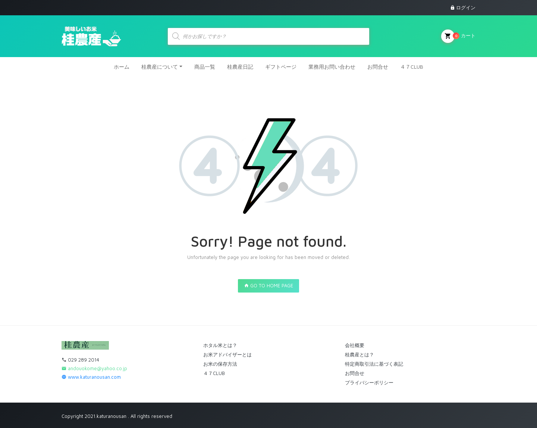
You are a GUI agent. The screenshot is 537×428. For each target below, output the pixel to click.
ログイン (465, 7)
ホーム (121, 66)
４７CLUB (411, 66)
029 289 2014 (80, 360)
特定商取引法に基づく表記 (374, 364)
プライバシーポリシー (369, 382)
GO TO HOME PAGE (268, 285)
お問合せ (377, 66)
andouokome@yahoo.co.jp (94, 368)
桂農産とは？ (359, 354)
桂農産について (159, 66)
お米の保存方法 (220, 364)
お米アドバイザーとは (227, 354)
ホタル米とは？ (220, 345)
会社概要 (354, 345)
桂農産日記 (240, 66)
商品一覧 (204, 66)
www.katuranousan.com (91, 377)
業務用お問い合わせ (331, 66)
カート (458, 36)
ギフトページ (280, 66)
